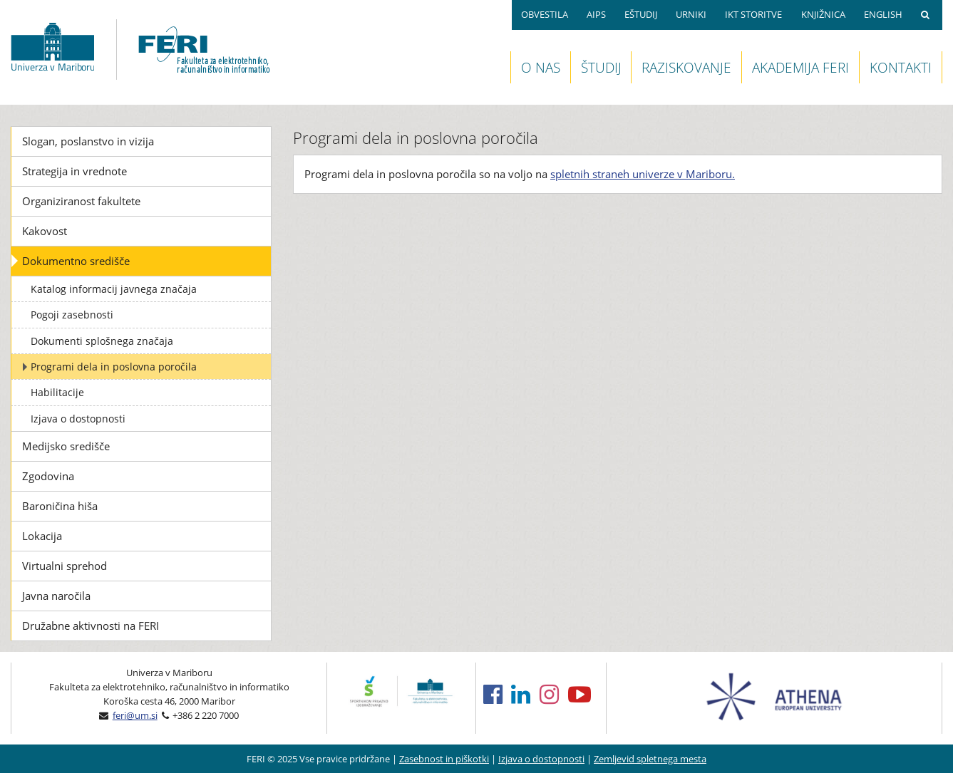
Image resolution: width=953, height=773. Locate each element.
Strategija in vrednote (74, 171)
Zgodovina (48, 476)
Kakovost (44, 231)
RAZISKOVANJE (686, 67)
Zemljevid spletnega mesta (650, 758)
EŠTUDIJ (640, 14)
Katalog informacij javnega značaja (114, 289)
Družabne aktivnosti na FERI (90, 625)
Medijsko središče (66, 446)
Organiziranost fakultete (81, 201)
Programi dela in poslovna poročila (114, 366)
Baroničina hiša (60, 506)
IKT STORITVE (753, 14)
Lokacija (42, 536)
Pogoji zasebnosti (72, 314)
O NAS (540, 67)
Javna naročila (56, 595)
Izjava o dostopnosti (78, 418)
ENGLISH (883, 14)
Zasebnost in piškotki (444, 758)
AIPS (596, 14)
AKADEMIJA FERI (800, 67)
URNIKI (691, 14)
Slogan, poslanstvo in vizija (88, 141)
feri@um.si (135, 715)
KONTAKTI (901, 67)
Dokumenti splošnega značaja (102, 341)
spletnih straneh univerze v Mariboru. (642, 174)
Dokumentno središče (76, 261)
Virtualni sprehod (64, 566)
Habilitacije (57, 392)
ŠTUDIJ (601, 67)
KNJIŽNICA (823, 14)
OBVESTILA (544, 14)
